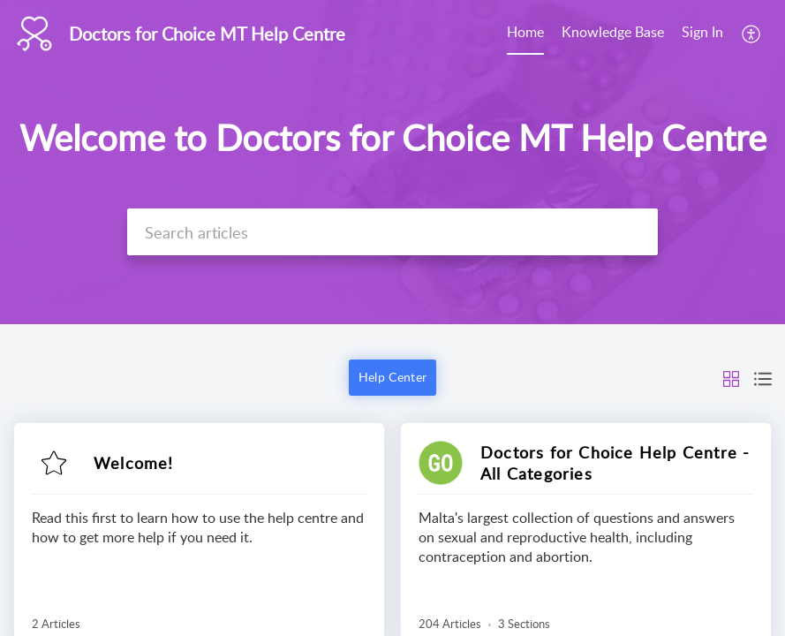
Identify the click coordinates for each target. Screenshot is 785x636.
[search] (392, 231)
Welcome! (134, 462)
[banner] (392, 162)
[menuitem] (525, 33)
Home (525, 32)
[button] (752, 33)
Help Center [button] (392, 376)
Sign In (702, 32)
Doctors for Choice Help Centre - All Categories (615, 463)
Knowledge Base (613, 32)
